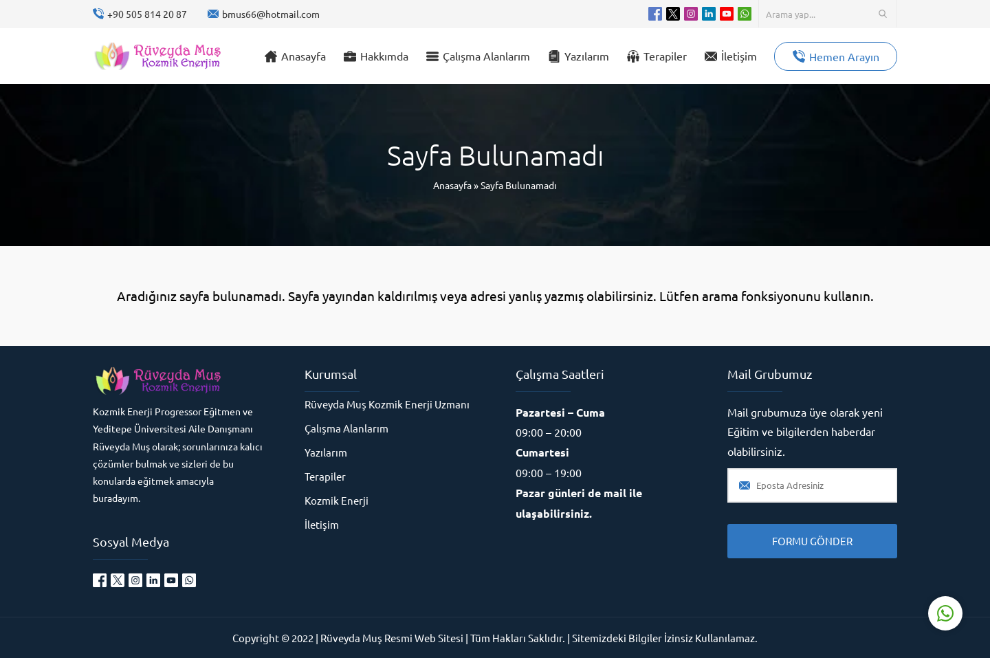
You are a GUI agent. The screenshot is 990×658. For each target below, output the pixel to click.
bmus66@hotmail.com (271, 14)
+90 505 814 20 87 (147, 14)
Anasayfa (452, 185)
